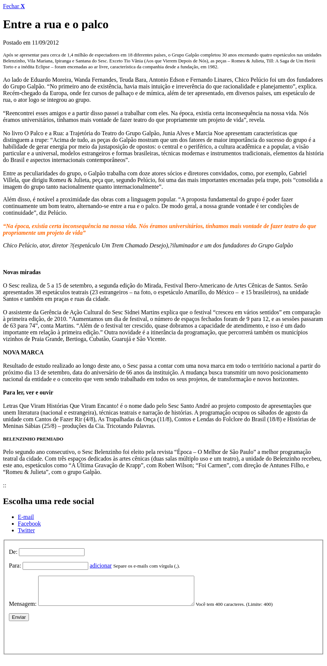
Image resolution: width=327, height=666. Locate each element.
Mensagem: (23, 609)
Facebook (29, 523)
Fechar (14, 6)
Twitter (26, 530)
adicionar (101, 565)
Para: (15, 565)
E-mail (26, 517)
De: (13, 552)
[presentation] (65, 641)
